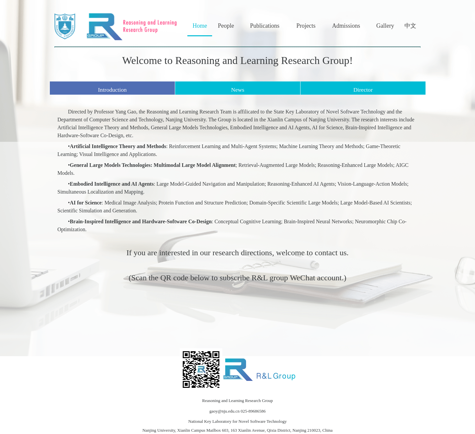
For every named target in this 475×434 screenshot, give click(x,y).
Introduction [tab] (112, 89)
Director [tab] (363, 89)
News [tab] (237, 89)
